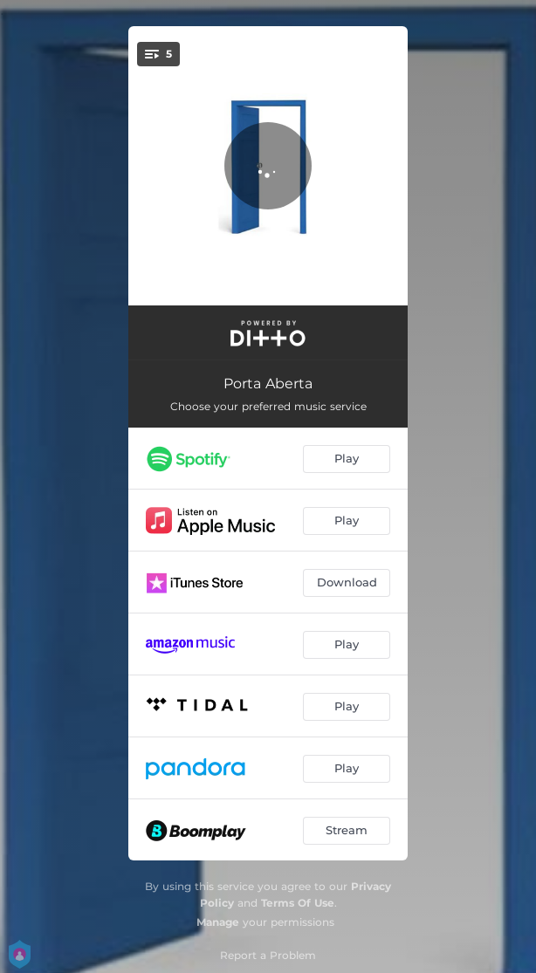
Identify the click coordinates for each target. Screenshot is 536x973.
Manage (217, 921)
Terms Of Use (297, 902)
